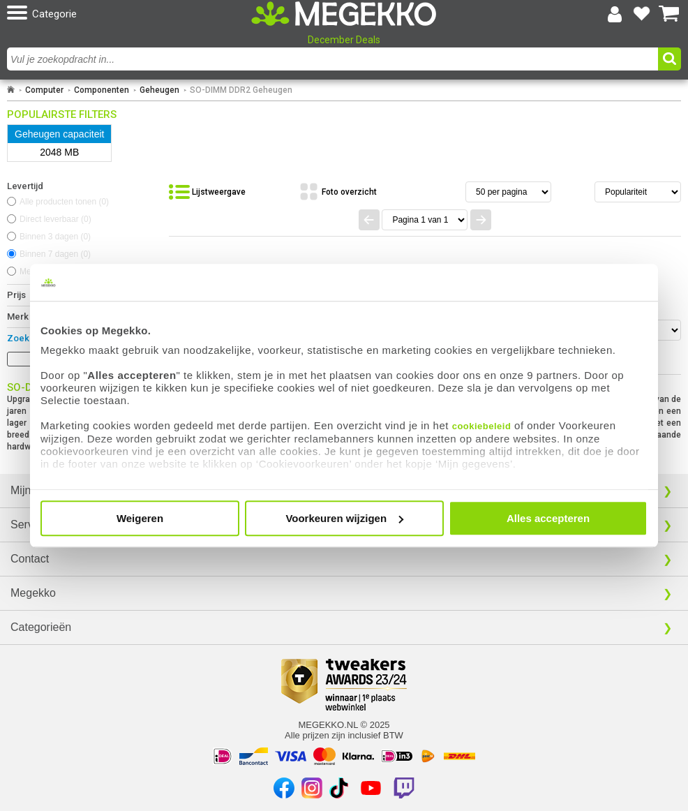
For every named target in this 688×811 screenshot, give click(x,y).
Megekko (33, 593)
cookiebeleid (481, 426)
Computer (44, 90)
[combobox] (334, 58)
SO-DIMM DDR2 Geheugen (241, 90)
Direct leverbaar (55, 219)
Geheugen (159, 90)
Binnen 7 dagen (55, 254)
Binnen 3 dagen (55, 236)
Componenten (101, 90)
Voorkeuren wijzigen (344, 518)
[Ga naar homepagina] (344, 13)
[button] (116, 13)
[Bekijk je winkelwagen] (669, 14)
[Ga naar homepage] (11, 90)
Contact (29, 559)
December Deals (344, 39)
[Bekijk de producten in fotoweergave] (338, 191)
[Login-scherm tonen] (615, 14)
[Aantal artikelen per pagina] (508, 191)
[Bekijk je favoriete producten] (642, 14)
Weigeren (140, 518)
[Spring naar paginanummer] (425, 219)
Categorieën (40, 627)
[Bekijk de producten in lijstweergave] (207, 191)
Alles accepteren (548, 518)
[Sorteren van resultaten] (637, 191)
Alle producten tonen (64, 202)
